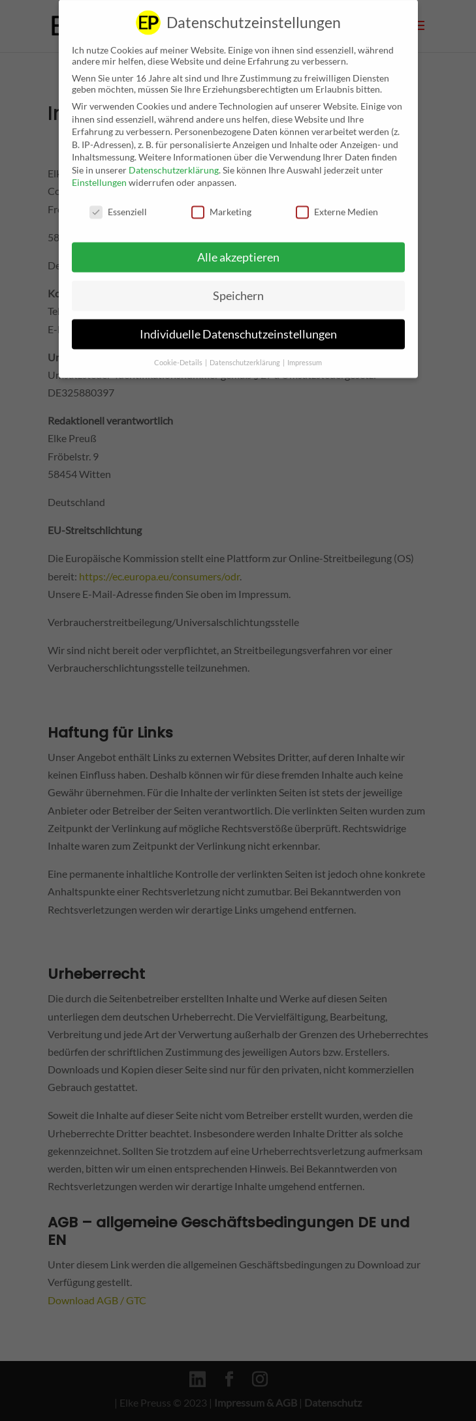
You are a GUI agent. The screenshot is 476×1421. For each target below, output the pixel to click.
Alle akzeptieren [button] (238, 248)
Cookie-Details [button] (179, 353)
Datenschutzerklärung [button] (245, 353)
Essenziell (118, 202)
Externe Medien (337, 202)
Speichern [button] (238, 286)
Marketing (221, 202)
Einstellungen (99, 173)
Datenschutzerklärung (174, 160)
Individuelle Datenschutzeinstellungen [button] (238, 325)
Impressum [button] (304, 353)
